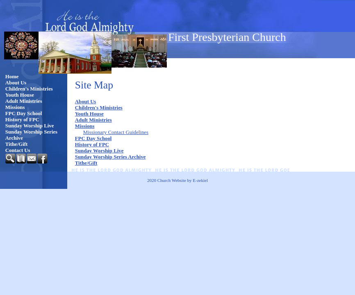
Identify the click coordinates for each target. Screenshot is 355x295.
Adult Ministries (23, 101)
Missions (15, 107)
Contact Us (17, 150)
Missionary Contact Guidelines (115, 132)
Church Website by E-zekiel (182, 180)
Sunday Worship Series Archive (31, 135)
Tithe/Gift (16, 144)
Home (12, 76)
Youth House (19, 95)
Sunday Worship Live (29, 126)
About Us (16, 83)
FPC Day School (23, 113)
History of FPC (22, 120)
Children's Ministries (29, 89)
